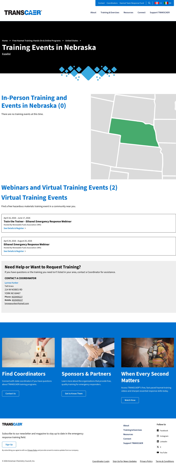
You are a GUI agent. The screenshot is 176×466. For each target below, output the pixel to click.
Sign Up (9, 444)
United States (71, 40)
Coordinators (112, 3)
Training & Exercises (110, 12)
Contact (101, 3)
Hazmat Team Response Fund (132, 3)
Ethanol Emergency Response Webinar (27, 244)
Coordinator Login (100, 461)
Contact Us (11, 393)
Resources (128, 12)
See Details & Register (14, 228)
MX (167, 3)
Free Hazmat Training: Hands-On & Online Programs (36, 40)
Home (5, 40)
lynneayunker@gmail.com (17, 303)
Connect (141, 12)
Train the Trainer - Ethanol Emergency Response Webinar (38, 221)
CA (158, 3)
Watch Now (130, 399)
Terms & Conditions (165, 461)
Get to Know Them (73, 393)
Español (6, 54)
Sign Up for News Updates (125, 461)
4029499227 (17, 296)
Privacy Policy (32, 450)
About (93, 12)
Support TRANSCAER (160, 12)
